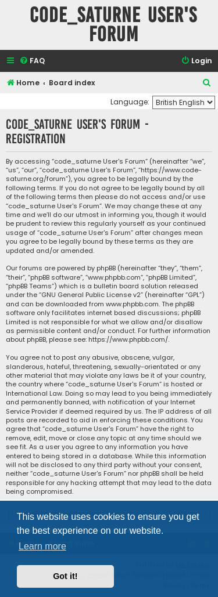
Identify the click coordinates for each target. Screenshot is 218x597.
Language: (129, 102)
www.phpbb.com (132, 304)
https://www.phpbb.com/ (128, 339)
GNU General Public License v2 (91, 295)
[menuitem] (32, 61)
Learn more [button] (42, 546)
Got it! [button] (65, 576)
